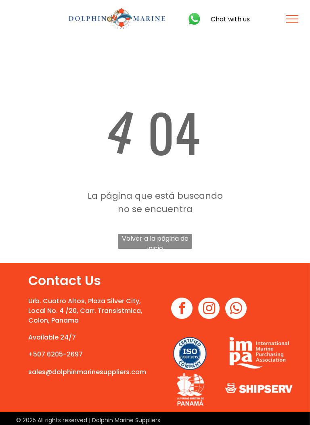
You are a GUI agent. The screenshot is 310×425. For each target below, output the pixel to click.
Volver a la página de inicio (155, 241)
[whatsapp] (236, 309)
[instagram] (209, 309)
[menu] (292, 18)
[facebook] (182, 309)
